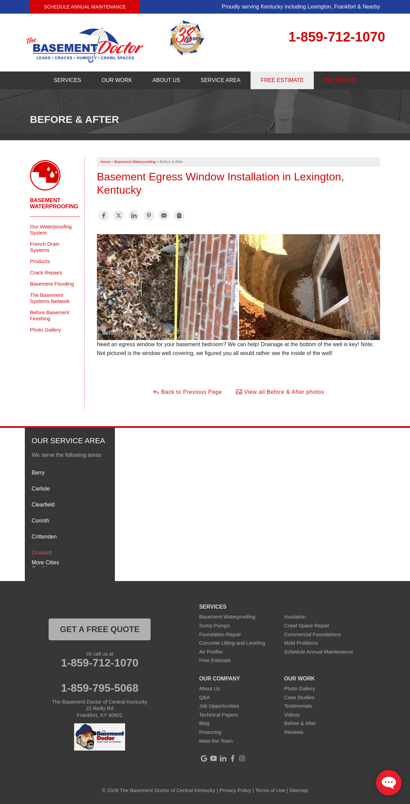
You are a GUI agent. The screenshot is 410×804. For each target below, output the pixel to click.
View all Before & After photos (280, 391)
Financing (210, 732)
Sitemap (298, 790)
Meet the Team (216, 741)
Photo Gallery (45, 330)
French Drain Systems (44, 247)
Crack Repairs (46, 272)
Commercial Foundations (312, 634)
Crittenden (44, 537)
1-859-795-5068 (99, 687)
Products (40, 261)
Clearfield (43, 505)
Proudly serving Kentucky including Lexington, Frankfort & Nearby (301, 7)
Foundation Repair (220, 634)
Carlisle (41, 489)
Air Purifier (211, 652)
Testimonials (298, 706)
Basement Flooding (52, 284)
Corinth (40, 521)
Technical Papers (218, 715)
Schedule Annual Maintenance (85, 7)
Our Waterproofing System (51, 230)
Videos (292, 715)
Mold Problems (301, 643)
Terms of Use (270, 790)
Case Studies (299, 697)
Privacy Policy (235, 790)
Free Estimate (215, 660)
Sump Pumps (214, 625)
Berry (38, 473)
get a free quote (99, 629)
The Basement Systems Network (50, 298)
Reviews (294, 732)
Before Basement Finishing (49, 315)
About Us (209, 688)
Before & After (300, 723)
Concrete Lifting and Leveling (232, 643)
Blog (204, 723)
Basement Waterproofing (54, 203)
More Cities (45, 562)
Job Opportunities (219, 706)
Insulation (295, 617)
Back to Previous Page (187, 391)
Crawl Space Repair (306, 625)
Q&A (204, 697)
